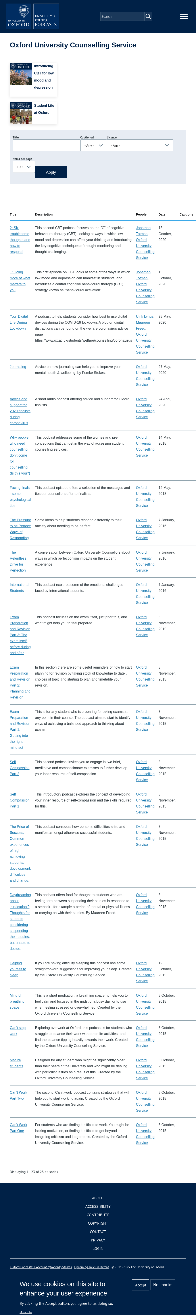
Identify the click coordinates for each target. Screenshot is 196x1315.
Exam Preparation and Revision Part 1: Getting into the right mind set (20, 730)
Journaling (18, 367)
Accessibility (98, 1206)
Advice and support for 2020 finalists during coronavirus (20, 411)
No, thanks (162, 1285)
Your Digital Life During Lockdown (19, 323)
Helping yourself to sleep (18, 969)
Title (16, 138)
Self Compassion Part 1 (19, 800)
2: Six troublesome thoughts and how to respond (20, 240)
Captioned (87, 138)
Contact (98, 1231)
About (98, 1198)
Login (98, 1248)
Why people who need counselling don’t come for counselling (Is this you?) (20, 455)
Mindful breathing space (17, 1002)
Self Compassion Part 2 (19, 768)
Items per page (22, 159)
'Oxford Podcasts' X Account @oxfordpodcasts (41, 1267)
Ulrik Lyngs (145, 317)
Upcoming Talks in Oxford (91, 1267)
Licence (112, 138)
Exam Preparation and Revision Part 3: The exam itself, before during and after (20, 635)
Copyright (98, 1223)
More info (26, 1312)
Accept (140, 1285)
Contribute (98, 1215)
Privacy (98, 1240)
